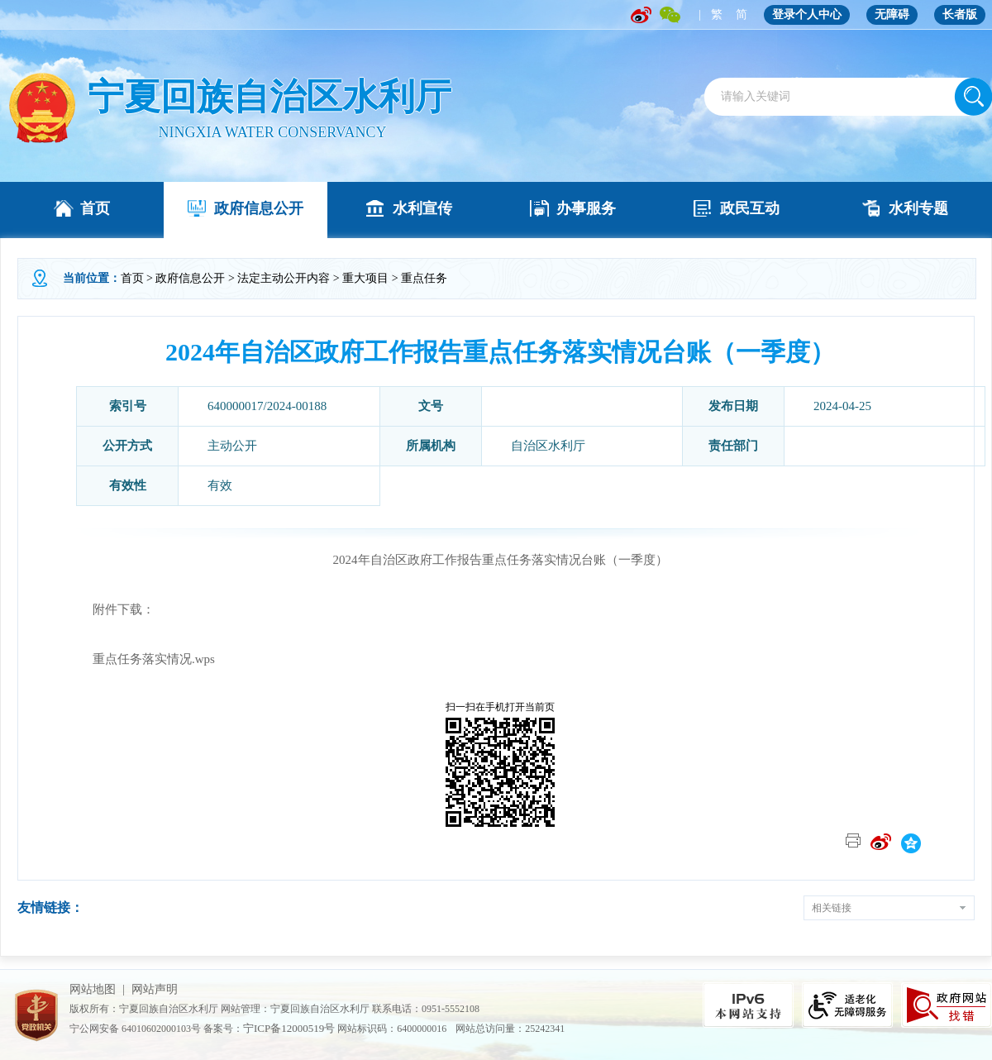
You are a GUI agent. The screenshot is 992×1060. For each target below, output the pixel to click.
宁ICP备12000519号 (289, 1028)
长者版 (959, 14)
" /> (41, 109)
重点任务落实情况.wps (154, 659)
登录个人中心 (807, 14)
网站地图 (92, 989)
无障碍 (892, 14)
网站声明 (154, 989)
